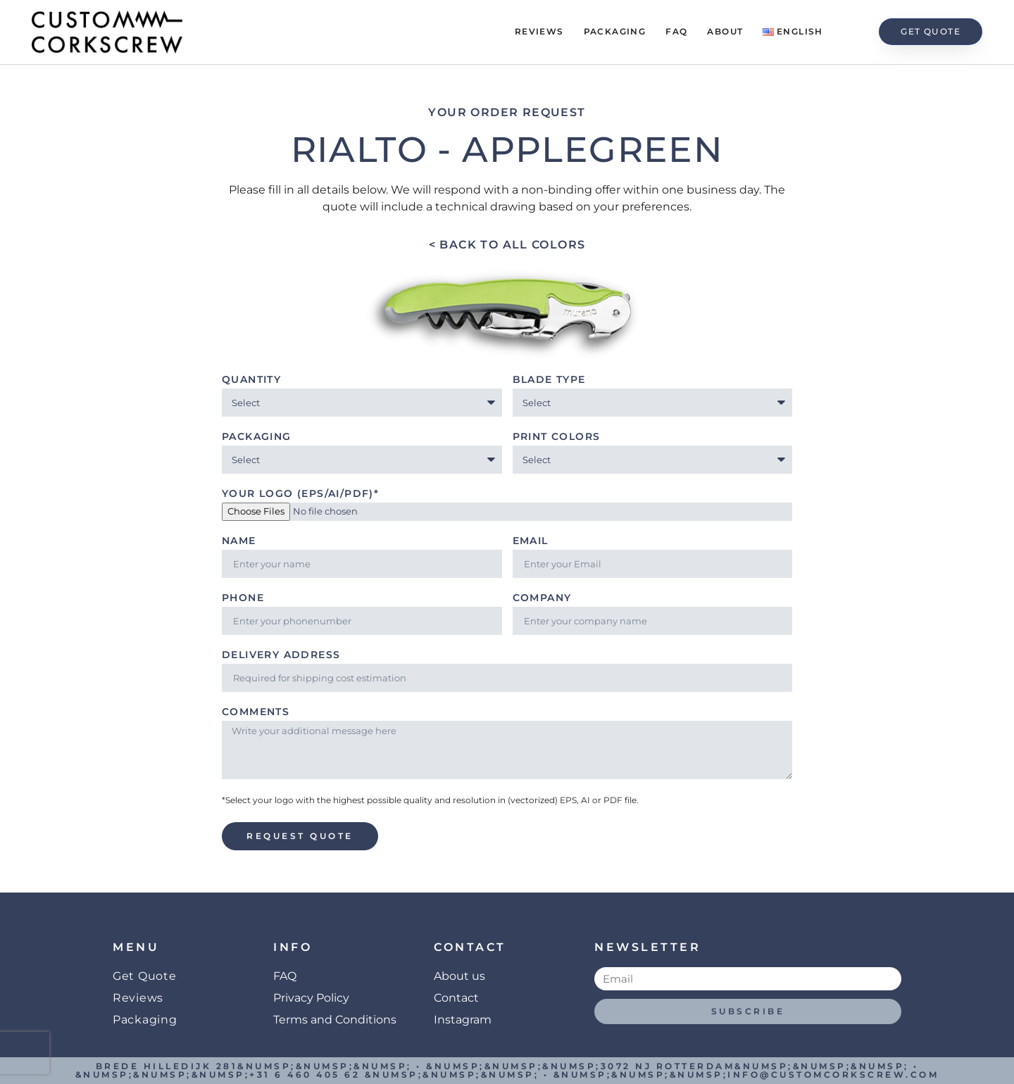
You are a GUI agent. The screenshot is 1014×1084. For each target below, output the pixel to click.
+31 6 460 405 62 (304, 1074)
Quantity (251, 380)
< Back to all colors (507, 244)
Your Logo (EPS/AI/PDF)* (300, 494)
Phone (243, 598)
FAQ (676, 31)
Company (542, 598)
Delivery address (281, 655)
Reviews (539, 31)
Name (239, 541)
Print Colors (557, 437)
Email (531, 541)
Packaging (615, 31)
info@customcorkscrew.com (833, 1074)
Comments (255, 712)
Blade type (549, 380)
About (725, 31)
